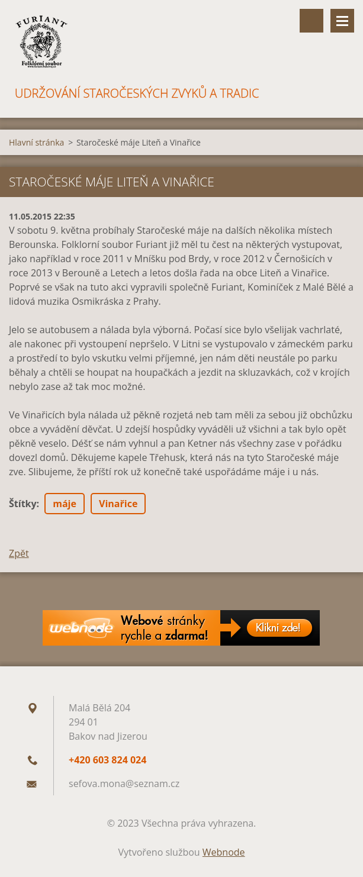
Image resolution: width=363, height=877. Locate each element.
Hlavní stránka (36, 142)
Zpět (19, 553)
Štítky (23, 503)
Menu (342, 21)
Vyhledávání (311, 21)
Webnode (224, 852)
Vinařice (118, 503)
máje (64, 503)
